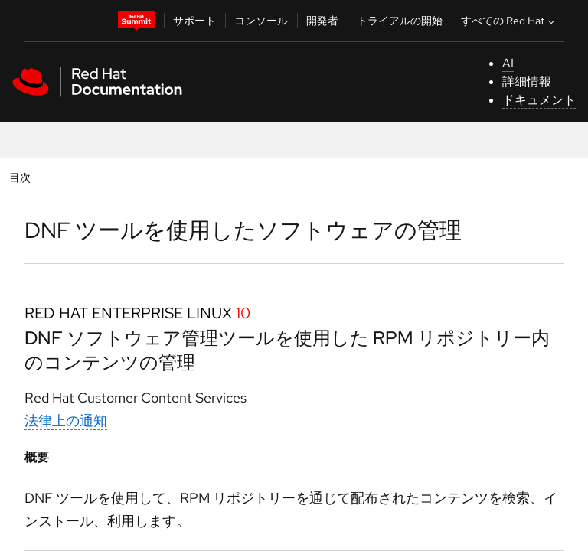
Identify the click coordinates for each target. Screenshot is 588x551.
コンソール (261, 21)
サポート (194, 21)
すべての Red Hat (509, 21)
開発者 (322, 21)
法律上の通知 (65, 420)
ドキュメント (539, 100)
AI (508, 63)
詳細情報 (526, 81)
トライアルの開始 (400, 21)
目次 (21, 177)
